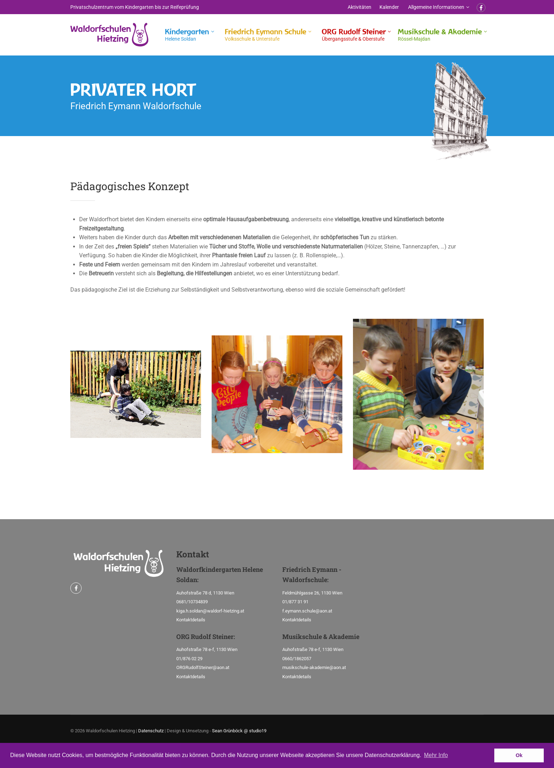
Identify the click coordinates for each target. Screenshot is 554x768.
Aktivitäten (359, 7)
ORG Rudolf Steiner (354, 34)
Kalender (389, 7)
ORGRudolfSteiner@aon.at (202, 667)
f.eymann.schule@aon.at (307, 611)
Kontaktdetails (190, 619)
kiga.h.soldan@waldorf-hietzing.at (210, 611)
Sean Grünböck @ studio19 (239, 730)
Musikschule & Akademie (440, 34)
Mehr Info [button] (436, 755)
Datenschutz (151, 730)
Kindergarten (187, 34)
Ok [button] (519, 755)
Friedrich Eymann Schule (265, 34)
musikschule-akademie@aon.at (314, 667)
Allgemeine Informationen (436, 7)
